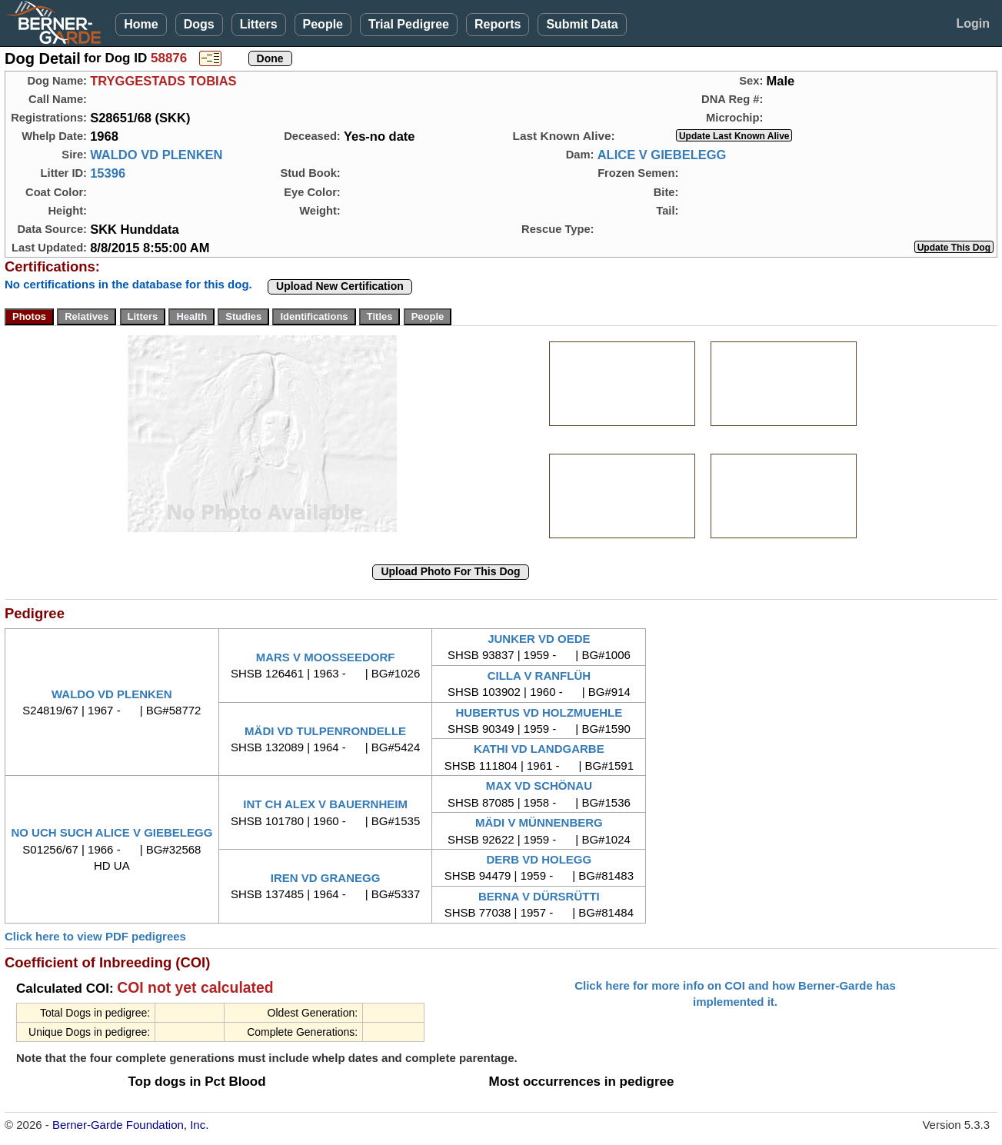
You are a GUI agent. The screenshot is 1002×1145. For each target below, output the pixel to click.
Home (141, 24)
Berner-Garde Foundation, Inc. (130, 1124)
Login (973, 23)
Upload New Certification (340, 286)
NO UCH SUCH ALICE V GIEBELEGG (111, 832)
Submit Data (582, 24)
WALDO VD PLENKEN (156, 154)
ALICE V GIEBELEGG (662, 154)
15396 (107, 173)
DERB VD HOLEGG (539, 859)
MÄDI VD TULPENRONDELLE (325, 730)
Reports (497, 24)
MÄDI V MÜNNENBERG (539, 822)
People (323, 24)
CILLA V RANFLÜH (539, 675)
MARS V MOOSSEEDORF (325, 657)
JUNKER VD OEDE (539, 638)
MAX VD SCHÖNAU (539, 785)
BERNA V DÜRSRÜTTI (539, 896)
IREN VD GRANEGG (326, 877)
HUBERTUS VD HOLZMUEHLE (539, 712)
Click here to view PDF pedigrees (95, 936)
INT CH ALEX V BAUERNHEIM (325, 803)
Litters (259, 24)
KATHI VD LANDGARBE (539, 748)
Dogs (199, 24)
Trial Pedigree (408, 24)
